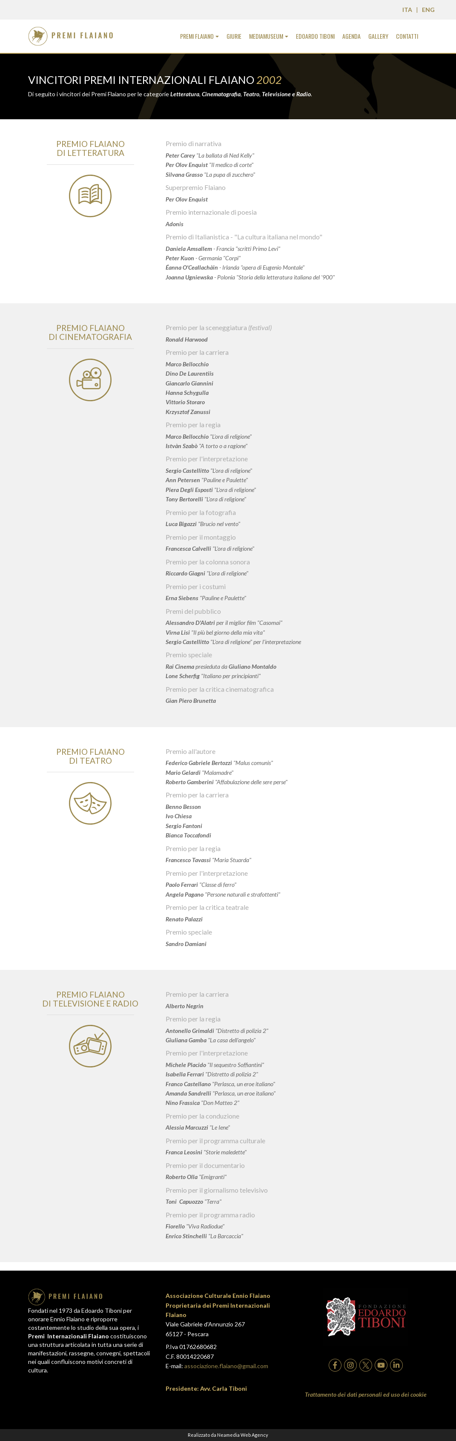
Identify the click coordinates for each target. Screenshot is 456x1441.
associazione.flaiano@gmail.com (226, 1365)
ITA (407, 9)
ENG (428, 9)
